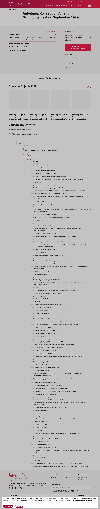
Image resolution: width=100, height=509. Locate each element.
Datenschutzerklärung (79, 500)
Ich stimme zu (8, 506)
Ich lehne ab (20, 506)
